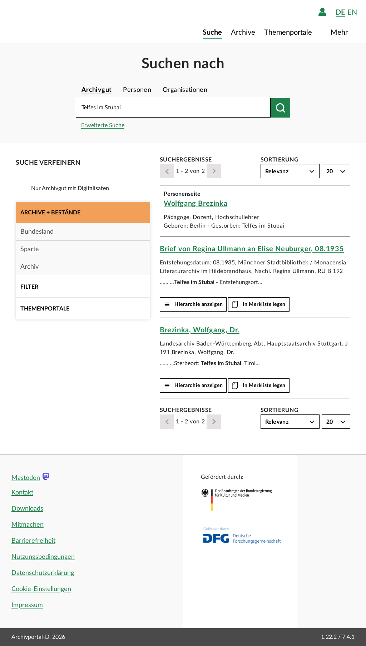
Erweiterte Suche (102, 125)
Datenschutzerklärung (42, 573)
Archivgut (96, 90)
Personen (137, 90)
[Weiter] (214, 171)
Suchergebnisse (186, 160)
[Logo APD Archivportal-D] (52, 21)
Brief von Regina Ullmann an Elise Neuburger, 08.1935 (252, 249)
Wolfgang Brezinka (195, 203)
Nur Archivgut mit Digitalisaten (70, 188)
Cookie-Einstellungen (41, 589)
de (340, 12)
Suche (212, 32)
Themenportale (289, 32)
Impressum (27, 605)
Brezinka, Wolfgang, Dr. (199, 330)
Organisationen (185, 90)
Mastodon (25, 478)
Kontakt (22, 493)
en (352, 12)
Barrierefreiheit (33, 541)
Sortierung (280, 160)
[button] (83, 212)
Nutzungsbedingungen (43, 557)
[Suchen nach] (280, 108)
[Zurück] (167, 171)
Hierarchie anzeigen (198, 304)
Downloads (27, 509)
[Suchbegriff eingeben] (173, 108)
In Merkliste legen (264, 304)
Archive (243, 32)
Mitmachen (27, 525)
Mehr (340, 32)
